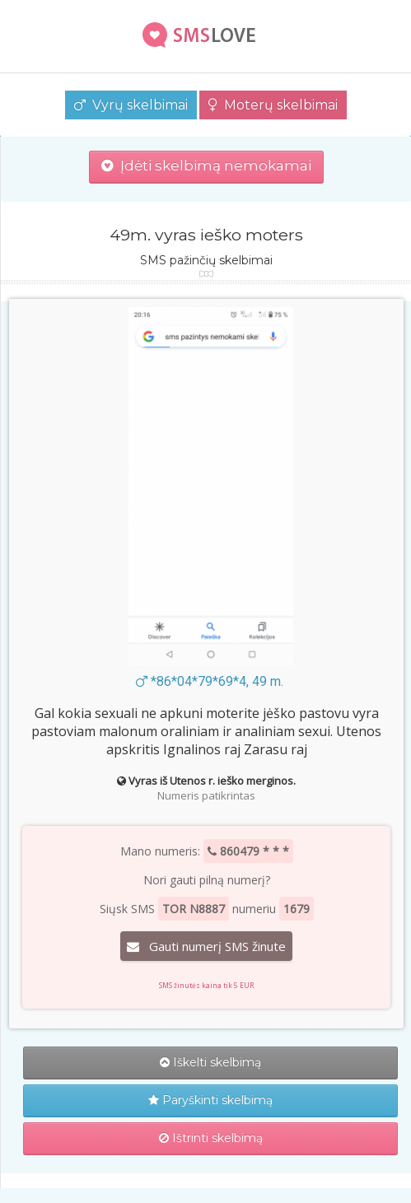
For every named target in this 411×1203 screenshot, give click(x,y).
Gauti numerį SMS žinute (206, 946)
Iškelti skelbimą (210, 1062)
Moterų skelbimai (273, 105)
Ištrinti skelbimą (211, 1138)
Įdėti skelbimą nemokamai (206, 165)
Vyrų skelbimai (131, 105)
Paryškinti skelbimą (210, 1100)
